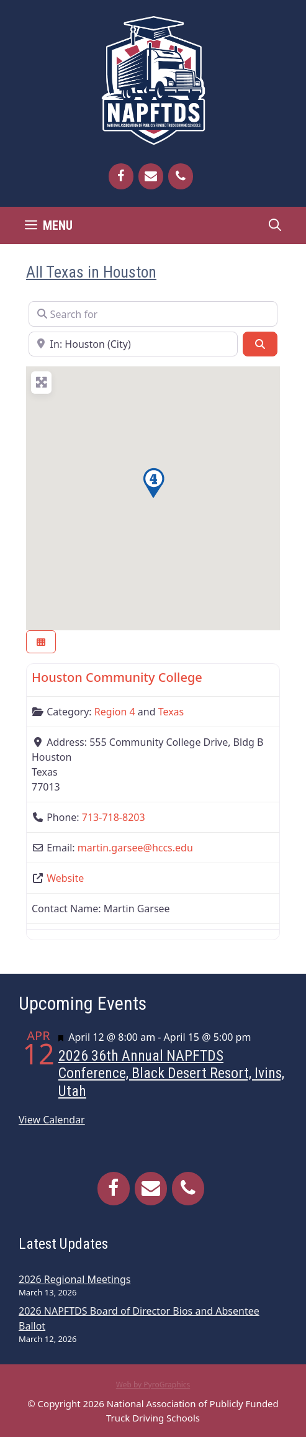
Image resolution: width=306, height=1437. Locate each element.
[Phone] (180, 176)
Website (65, 878)
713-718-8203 (113, 817)
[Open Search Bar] (275, 225)
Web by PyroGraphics (153, 1384)
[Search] (260, 344)
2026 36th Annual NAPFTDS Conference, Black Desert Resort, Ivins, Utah (171, 1073)
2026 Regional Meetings (74, 1279)
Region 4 (114, 711)
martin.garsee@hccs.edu (135, 847)
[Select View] (41, 641)
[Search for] (153, 313)
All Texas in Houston (91, 272)
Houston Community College (117, 677)
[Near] (133, 344)
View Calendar (52, 1119)
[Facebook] (121, 176)
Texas (171, 711)
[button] (153, 483)
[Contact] (150, 176)
